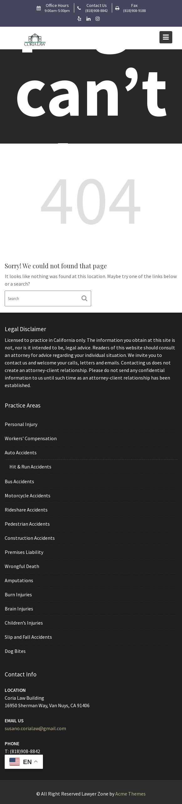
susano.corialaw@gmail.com (36, 728)
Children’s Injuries (25, 621)
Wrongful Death (23, 565)
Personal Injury (22, 426)
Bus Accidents (20, 482)
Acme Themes (130, 793)
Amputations (20, 579)
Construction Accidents (30, 537)
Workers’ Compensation (31, 440)
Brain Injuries (20, 607)
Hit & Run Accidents (31, 468)
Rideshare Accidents (27, 510)
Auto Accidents (22, 454)
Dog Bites (16, 648)
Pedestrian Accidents (28, 524)
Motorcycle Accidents (28, 496)
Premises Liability (25, 551)
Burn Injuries (19, 593)
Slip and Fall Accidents (29, 635)
